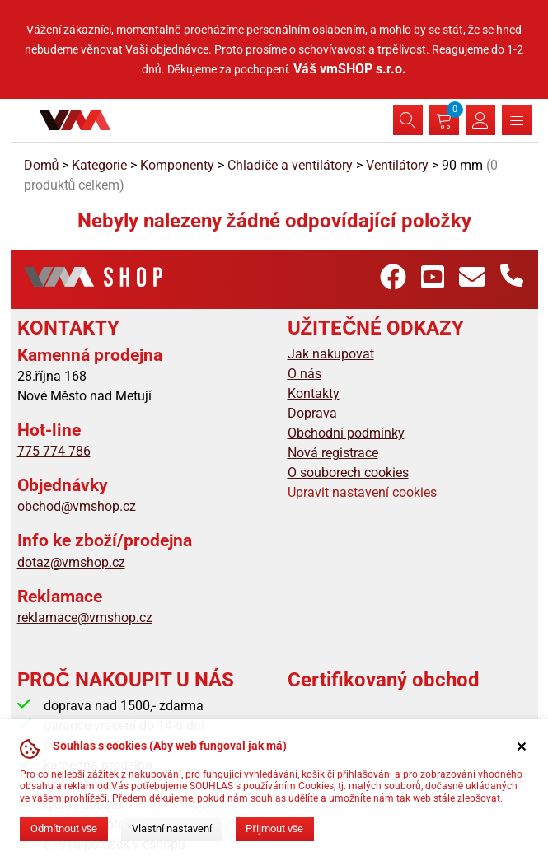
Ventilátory (397, 165)
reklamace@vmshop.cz (84, 617)
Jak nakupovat (331, 354)
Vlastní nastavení (172, 828)
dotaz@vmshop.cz (71, 562)
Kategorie (99, 165)
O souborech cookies (348, 472)
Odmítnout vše (63, 828)
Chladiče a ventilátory (290, 165)
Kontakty (314, 393)
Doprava (312, 413)
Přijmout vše (274, 828)
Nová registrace (333, 453)
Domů (41, 165)
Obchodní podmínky (346, 433)
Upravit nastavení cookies (362, 492)
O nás (304, 373)
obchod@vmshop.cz (76, 506)
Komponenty (177, 165)
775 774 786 (54, 451)
